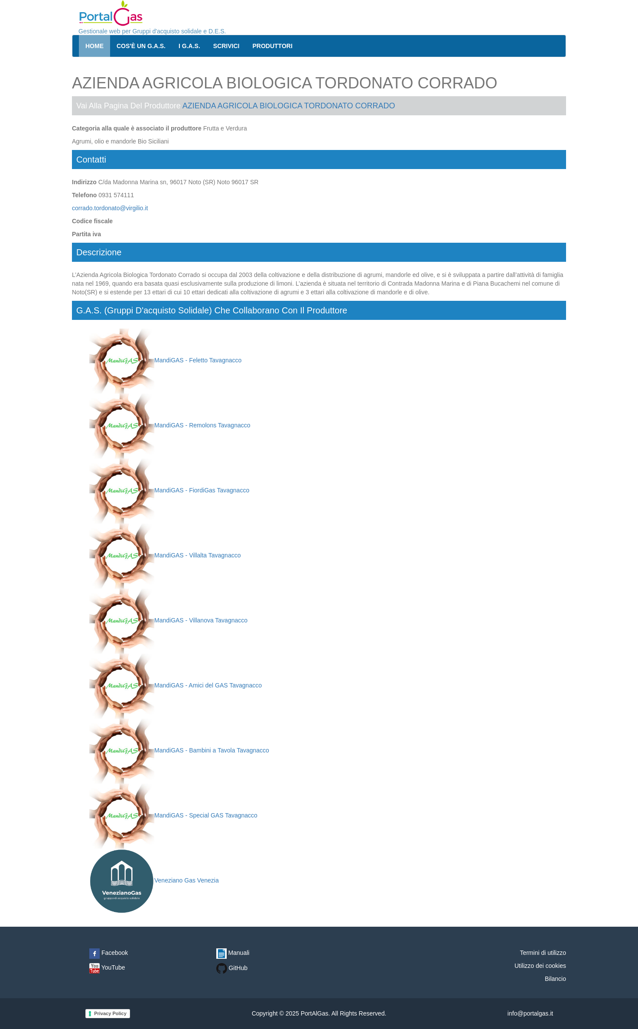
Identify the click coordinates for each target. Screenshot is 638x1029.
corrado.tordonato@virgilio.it (110, 208)
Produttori (273, 45)
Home (94, 45)
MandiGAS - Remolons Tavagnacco (170, 425)
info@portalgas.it (530, 1013)
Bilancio (555, 978)
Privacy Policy (110, 1013)
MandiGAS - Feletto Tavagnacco (165, 360)
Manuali (233, 952)
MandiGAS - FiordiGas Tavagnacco (169, 490)
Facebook (108, 952)
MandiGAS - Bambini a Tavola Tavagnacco (179, 750)
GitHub (231, 967)
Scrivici (226, 45)
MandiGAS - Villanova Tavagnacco (168, 620)
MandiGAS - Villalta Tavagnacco (165, 555)
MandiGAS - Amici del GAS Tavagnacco (175, 685)
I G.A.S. (189, 45)
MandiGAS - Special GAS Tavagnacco (173, 815)
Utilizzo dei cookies (540, 965)
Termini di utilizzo (543, 952)
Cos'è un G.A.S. (141, 45)
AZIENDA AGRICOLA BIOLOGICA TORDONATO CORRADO (288, 105)
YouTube (107, 967)
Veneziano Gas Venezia (154, 880)
